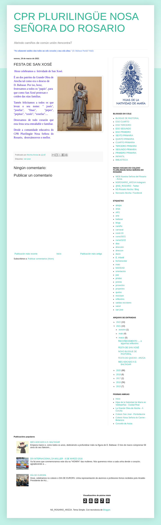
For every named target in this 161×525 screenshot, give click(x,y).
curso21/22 (121, 240)
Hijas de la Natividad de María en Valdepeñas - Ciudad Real (131, 403)
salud (118, 306)
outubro (122, 329)
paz (117, 275)
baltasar (119, 219)
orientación (121, 271)
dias (117, 243)
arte (117, 216)
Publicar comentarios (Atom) (41, 259)
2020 (118, 370)
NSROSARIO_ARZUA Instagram (131, 182)
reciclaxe (120, 296)
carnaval (119, 230)
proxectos (120, 285)
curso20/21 (121, 236)
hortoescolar (121, 261)
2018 (118, 374)
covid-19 (119, 233)
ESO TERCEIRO (123, 125)
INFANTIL (120, 156)
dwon (118, 254)
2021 (118, 326)
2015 (118, 386)
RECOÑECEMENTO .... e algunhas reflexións (130, 342)
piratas (119, 278)
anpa (118, 209)
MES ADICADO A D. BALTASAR (127, 363)
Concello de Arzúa (124, 423)
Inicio (59, 254)
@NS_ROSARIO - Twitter (127, 186)
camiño (119, 226)
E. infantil (120, 257)
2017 (118, 378)
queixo (119, 292)
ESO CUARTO (122, 122)
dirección (120, 247)
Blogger (106, 510)
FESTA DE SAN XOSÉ (128, 347)
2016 (118, 382)
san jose (27, 159)
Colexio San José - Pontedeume (130, 414)
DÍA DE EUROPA (38, 475)
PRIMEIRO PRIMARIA (126, 153)
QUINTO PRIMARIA (125, 139)
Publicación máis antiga (91, 254)
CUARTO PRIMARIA (125, 142)
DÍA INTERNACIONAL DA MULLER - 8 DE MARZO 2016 (56, 458)
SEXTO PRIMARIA (124, 135)
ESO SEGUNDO (123, 128)
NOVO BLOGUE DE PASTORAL (127, 352)
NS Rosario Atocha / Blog (127, 189)
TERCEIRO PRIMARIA (126, 146)
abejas (119, 205)
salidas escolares (123, 303)
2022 (118, 322)
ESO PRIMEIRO (123, 132)
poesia (119, 282)
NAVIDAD (120, 268)
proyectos (120, 289)
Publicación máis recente (26, 254)
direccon (119, 250)
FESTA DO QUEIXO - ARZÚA (131, 358)
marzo (122, 337)
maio (118, 264)
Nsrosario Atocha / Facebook (129, 193)
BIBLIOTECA (122, 160)
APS (118, 212)
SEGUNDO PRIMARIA (126, 149)
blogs (118, 223)
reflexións (120, 299)
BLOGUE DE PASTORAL (127, 118)
